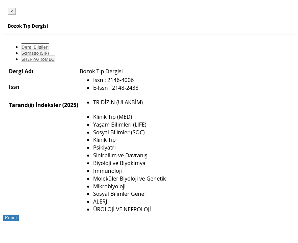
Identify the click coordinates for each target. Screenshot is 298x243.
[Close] (12, 11)
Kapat (11, 217)
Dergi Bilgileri (35, 47)
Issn (14, 86)
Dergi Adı (21, 71)
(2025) (70, 105)
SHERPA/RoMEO (38, 59)
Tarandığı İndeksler (35, 105)
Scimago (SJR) (35, 53)
